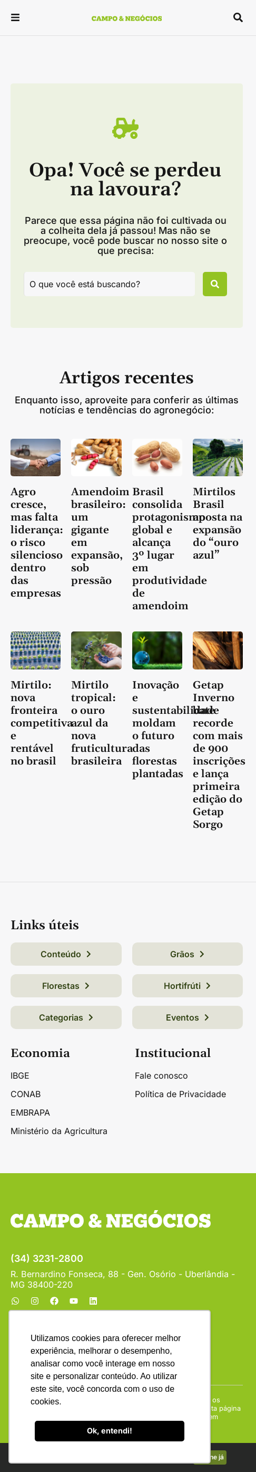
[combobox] (109, 284)
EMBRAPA (30, 1112)
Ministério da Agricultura (59, 1131)
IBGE (20, 1075)
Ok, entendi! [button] (109, 1430)
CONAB (26, 1094)
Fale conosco (161, 1075)
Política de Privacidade (180, 1094)
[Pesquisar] (215, 284)
